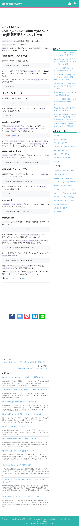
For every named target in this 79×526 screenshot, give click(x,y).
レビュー (58, 146)
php (70, 185)
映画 (64, 150)
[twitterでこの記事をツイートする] (20, 316)
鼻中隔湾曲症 (59, 211)
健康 (66, 146)
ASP (56, 171)
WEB (56, 185)
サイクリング (69, 189)
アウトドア (58, 135)
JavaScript (58, 178)
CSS (56, 174)
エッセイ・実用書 (60, 139)
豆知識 (66, 158)
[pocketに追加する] (27, 316)
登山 (56, 204)
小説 (73, 146)
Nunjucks (65, 182)
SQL (73, 182)
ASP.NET (64, 171)
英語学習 (57, 158)
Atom (72, 171)
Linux (56, 182)
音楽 (56, 161)
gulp (63, 185)
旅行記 (57, 150)
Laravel (68, 178)
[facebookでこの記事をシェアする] (12, 316)
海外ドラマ (58, 154)
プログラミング (11, 278)
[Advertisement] (39, 16)
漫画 (66, 154)
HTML (63, 174)
